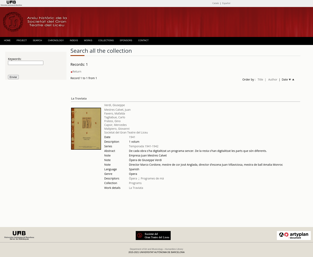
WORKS (88, 40)
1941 (132, 137)
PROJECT (22, 40)
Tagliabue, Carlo (114, 117)
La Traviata (79, 98)
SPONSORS (126, 40)
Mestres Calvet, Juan (117, 110)
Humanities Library (174, 249)
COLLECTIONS (106, 40)
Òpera (133, 178)
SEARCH (37, 40)
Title (260, 79)
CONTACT (143, 40)
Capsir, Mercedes (115, 125)
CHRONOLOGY (56, 40)
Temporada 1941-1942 (143, 146)
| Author (270, 79)
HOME (7, 40)
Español (226, 3)
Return (75, 71)
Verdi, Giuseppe (114, 105)
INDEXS (74, 40)
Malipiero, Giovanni (116, 128)
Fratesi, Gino (112, 121)
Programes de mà (152, 178)
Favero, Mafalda (114, 113)
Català (215, 3)
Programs (135, 183)
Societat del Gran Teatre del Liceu (126, 132)
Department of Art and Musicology (146, 249)
